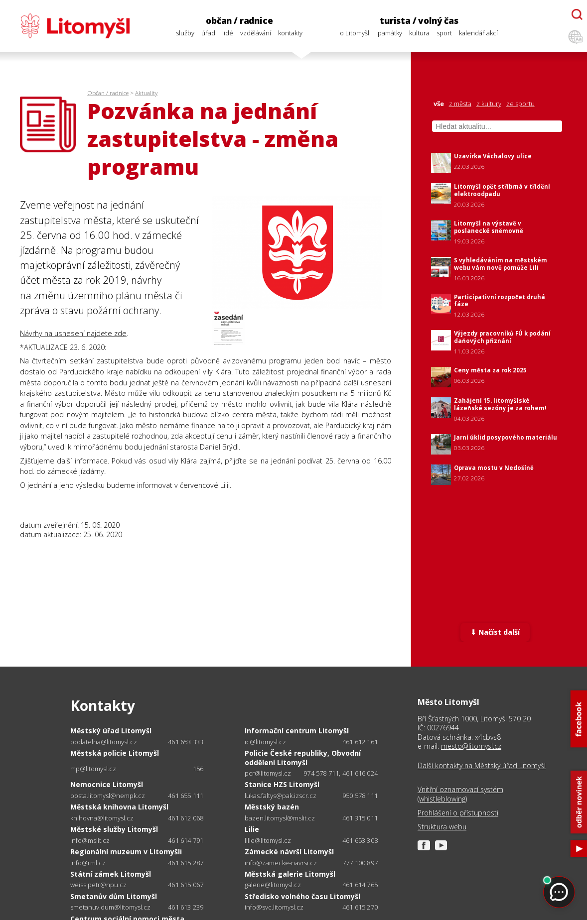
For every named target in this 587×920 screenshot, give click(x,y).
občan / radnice (239, 20)
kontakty (290, 32)
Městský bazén (272, 806)
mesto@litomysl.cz (471, 746)
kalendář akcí (478, 32)
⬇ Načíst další (495, 632)
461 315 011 (360, 817)
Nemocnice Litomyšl (106, 784)
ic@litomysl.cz (265, 742)
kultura (419, 32)
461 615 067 (185, 884)
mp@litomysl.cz (93, 769)
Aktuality (146, 93)
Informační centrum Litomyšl (297, 730)
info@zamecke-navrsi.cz (281, 863)
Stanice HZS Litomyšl (282, 784)
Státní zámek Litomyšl (110, 874)
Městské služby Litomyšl (114, 829)
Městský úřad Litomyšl (110, 730)
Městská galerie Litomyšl (290, 874)
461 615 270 (360, 907)
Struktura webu (442, 826)
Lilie (252, 829)
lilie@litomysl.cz (268, 840)
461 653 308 (360, 840)
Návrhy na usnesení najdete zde (73, 333)
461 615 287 (185, 862)
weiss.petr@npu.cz (98, 885)
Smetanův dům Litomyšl (113, 896)
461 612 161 (360, 741)
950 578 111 (360, 795)
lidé (227, 32)
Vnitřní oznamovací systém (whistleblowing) (460, 794)
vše (439, 104)
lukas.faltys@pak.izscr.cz (280, 796)
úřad (208, 32)
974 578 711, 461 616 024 (340, 773)
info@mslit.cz (90, 840)
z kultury (488, 104)
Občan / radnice (108, 93)
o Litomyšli (355, 32)
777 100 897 (360, 862)
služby (185, 32)
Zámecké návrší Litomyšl (289, 851)
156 (198, 768)
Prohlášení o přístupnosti (458, 812)
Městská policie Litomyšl (114, 753)
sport (444, 32)
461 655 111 (185, 795)
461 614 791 (185, 840)
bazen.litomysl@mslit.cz (280, 818)
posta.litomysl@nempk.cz (107, 796)
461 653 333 (185, 741)
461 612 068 (185, 817)
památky (390, 32)
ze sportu (520, 104)
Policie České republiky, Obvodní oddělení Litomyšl (303, 757)
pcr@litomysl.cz (268, 773)
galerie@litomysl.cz (273, 885)
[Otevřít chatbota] (577, 14)
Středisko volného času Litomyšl (302, 896)
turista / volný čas (419, 20)
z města (460, 104)
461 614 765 (360, 884)
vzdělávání (255, 32)
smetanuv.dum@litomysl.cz (110, 907)
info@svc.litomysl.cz (274, 907)
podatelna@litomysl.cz (103, 742)
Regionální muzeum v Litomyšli (126, 851)
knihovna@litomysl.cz (102, 818)
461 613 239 (185, 907)
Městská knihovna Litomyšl (119, 806)
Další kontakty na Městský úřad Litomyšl (482, 765)
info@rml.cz (88, 863)
